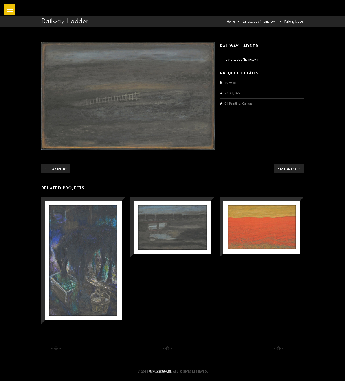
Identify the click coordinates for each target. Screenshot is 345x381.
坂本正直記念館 (160, 371)
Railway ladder (294, 21)
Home (231, 21)
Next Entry (288, 168)
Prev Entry (56, 168)
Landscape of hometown (259, 21)
